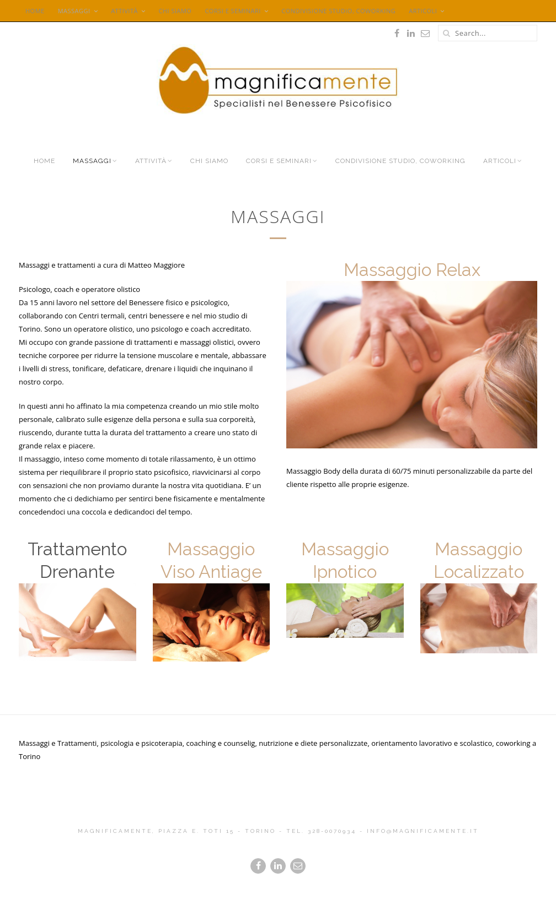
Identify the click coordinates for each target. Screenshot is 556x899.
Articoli (423, 11)
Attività (124, 11)
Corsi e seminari (232, 11)
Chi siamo (174, 11)
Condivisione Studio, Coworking (338, 11)
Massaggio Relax (412, 269)
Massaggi (74, 11)
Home (35, 11)
